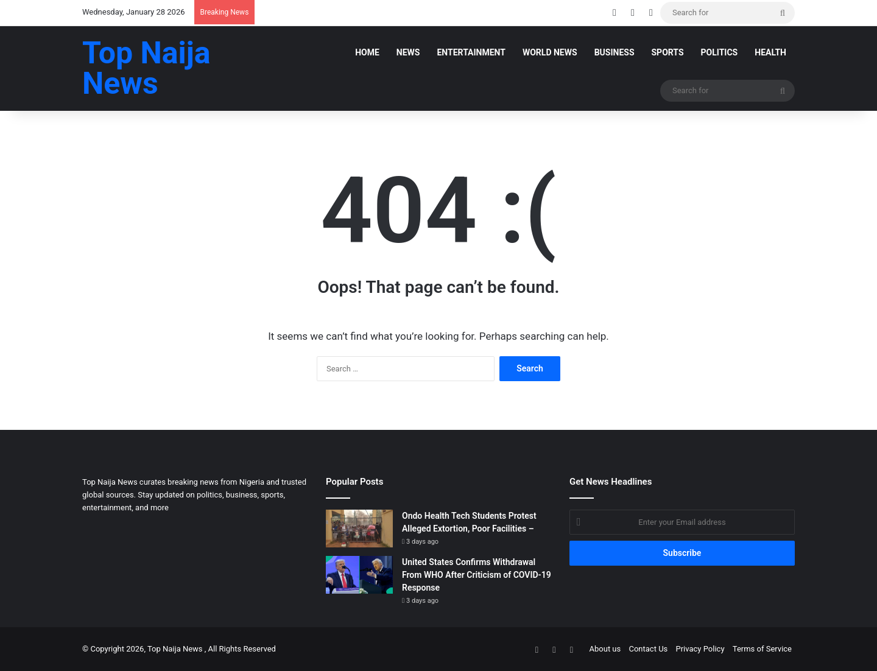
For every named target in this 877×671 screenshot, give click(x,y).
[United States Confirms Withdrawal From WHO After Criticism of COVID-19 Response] (359, 575)
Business (614, 52)
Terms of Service (762, 648)
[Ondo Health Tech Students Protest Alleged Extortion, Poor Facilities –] (359, 528)
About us (605, 648)
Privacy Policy (700, 648)
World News (550, 52)
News (408, 52)
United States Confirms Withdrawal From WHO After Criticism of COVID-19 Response (476, 574)
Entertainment (471, 52)
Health (770, 52)
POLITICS (719, 52)
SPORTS (668, 52)
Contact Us (648, 648)
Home (367, 52)
